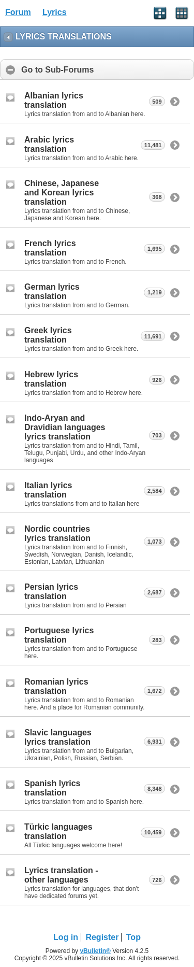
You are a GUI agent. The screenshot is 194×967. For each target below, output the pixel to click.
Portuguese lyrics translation (59, 635)
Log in (65, 937)
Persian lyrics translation (51, 591)
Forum (18, 12)
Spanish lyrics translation (52, 788)
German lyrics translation (52, 291)
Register (101, 937)
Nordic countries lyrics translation (57, 533)
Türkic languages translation (58, 831)
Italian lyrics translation (48, 490)
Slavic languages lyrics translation (58, 737)
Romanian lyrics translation (56, 686)
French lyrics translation (50, 248)
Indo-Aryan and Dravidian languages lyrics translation (65, 427)
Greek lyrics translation (48, 335)
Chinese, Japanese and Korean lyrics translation (61, 192)
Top (133, 937)
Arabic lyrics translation (49, 144)
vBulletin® (95, 951)
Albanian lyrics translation (53, 100)
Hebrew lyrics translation (51, 379)
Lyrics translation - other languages (61, 875)
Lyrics (54, 12)
